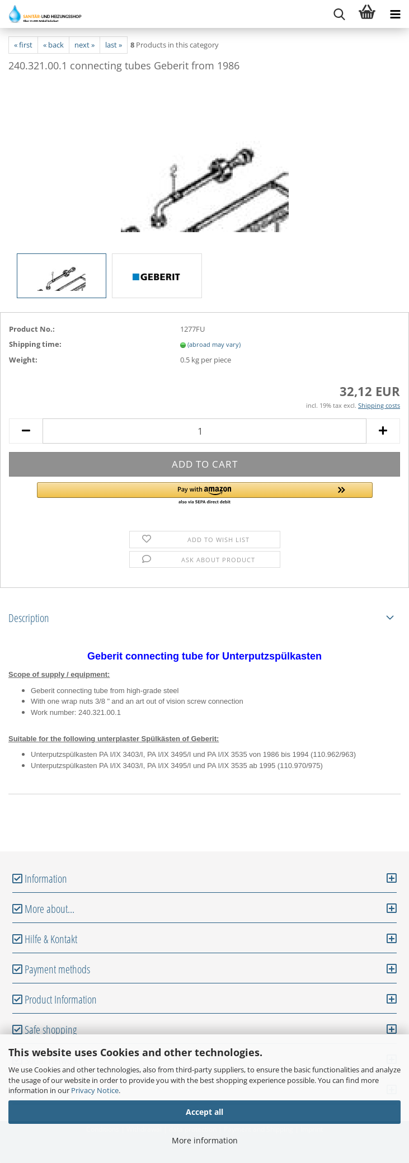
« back (53, 45)
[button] (205, 494)
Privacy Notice (95, 1090)
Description (28, 617)
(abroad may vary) (214, 344)
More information (205, 1140)
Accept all (204, 1112)
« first (23, 45)
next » (84, 45)
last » (113, 45)
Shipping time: (35, 344)
